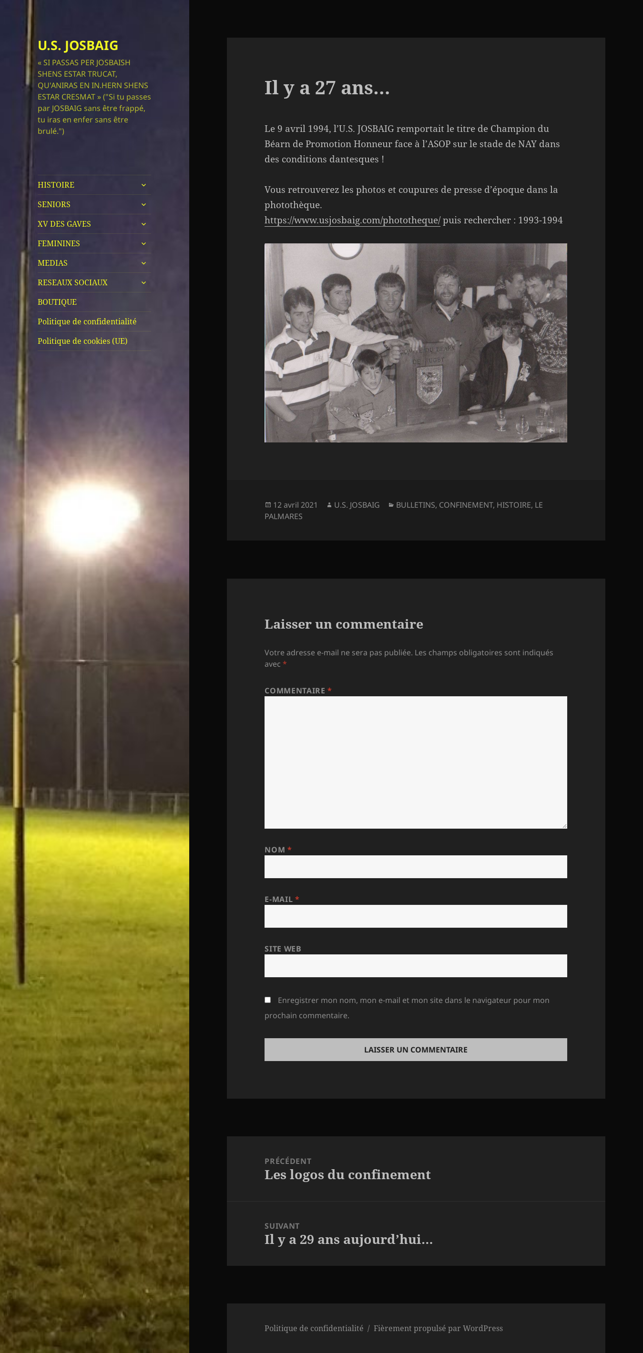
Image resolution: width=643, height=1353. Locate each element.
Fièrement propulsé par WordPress (438, 1328)
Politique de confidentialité (87, 321)
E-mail (282, 899)
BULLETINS (415, 505)
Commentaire (298, 690)
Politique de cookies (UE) (83, 341)
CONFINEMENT (466, 505)
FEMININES (59, 243)
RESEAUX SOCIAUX (73, 282)
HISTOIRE (56, 185)
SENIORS (54, 204)
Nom (278, 849)
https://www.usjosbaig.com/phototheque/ (352, 220)
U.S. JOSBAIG (78, 45)
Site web (283, 948)
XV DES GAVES (64, 224)
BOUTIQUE (57, 302)
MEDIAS (53, 263)
